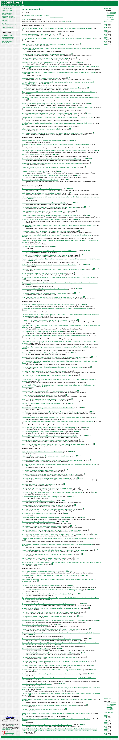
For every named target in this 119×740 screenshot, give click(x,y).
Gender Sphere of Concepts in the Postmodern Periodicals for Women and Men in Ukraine (48, 297)
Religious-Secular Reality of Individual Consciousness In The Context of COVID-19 (46, 440)
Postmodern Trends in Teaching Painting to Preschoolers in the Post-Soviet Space (46, 231)
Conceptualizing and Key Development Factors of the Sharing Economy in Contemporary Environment (52, 163)
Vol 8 (105, 34)
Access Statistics (27, 20)
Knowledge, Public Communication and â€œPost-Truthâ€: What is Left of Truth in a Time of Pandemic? (52, 492)
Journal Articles (6, 14)
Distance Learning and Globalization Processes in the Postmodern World (43, 371)
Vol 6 (105, 37)
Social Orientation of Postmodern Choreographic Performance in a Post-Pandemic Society (48, 427)
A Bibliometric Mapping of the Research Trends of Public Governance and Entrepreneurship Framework (52, 460)
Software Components (8, 17)
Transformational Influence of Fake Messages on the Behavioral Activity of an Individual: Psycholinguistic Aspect (55, 335)
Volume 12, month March (30, 568)
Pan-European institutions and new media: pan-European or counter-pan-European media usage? (51, 674)
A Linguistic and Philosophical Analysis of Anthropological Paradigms (42, 526)
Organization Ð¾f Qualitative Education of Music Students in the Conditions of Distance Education (51, 159)
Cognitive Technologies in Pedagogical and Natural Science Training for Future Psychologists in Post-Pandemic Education (58, 538)
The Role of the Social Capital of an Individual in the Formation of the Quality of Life (46, 594)
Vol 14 (105, 25)
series (69, 21)
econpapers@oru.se (7, 729)
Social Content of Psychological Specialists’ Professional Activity (41, 571)
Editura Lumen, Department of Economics (37, 15)
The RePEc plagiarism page (8, 42)
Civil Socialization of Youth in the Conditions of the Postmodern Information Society (46, 616)
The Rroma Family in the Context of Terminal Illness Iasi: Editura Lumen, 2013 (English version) (50, 612)
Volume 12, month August (30, 186)
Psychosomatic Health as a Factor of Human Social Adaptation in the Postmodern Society (48, 604)
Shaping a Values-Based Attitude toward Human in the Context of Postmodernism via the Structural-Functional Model (56, 235)
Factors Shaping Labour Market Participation (35, 625)
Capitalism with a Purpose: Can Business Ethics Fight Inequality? (41, 496)
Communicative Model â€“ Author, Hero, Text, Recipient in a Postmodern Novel (45, 211)
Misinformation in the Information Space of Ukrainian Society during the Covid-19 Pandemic (49, 251)
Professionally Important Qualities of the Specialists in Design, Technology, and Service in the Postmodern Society (55, 144)
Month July (109, 16)
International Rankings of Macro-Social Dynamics (36, 684)
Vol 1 (105, 44)
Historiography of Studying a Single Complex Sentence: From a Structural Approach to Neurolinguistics (52, 417)
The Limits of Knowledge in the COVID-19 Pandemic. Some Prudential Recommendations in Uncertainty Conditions (56, 719)
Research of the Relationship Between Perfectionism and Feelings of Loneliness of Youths (48, 305)
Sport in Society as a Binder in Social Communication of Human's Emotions (44, 219)
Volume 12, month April (29, 448)
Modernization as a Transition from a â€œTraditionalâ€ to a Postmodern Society (45, 62)
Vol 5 (105, 38)
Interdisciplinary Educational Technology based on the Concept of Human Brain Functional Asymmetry (52, 412)
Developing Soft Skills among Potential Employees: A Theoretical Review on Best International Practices (53, 357)
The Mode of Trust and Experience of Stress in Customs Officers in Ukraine (44, 293)
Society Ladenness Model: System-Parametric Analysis (38, 522)
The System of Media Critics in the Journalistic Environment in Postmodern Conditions (47, 653)
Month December (111, 12)
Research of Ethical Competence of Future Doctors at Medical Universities (44, 273)
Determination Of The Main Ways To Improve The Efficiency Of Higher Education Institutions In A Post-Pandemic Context (57, 107)
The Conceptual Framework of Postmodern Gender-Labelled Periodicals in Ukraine (46, 488)
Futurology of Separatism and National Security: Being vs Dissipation (42, 353)
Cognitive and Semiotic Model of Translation (35, 171)
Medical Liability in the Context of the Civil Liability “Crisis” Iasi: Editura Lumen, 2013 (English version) (52, 590)
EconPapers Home (7, 9)
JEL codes (5, 23)
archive (63, 21)
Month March (110, 19)
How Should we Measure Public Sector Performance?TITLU (39, 470)
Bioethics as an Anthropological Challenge (34, 155)
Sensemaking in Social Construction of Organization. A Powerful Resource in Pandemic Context (50, 705)
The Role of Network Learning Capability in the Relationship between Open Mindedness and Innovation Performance (56, 28)
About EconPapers (7, 10)
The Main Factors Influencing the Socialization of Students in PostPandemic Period (46, 255)
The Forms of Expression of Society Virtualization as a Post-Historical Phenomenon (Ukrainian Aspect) (52, 367)
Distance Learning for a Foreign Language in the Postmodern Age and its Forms (45, 391)
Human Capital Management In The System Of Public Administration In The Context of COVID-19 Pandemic (54, 550)
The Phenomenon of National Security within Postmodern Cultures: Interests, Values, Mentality (50, 207)
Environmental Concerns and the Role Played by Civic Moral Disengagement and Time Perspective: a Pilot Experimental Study (59, 464)
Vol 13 (105, 27)
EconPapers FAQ (7, 35)
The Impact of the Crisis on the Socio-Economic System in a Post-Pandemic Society (47, 725)
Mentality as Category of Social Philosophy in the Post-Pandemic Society (43, 558)
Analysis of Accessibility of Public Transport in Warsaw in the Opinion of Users (45, 289)
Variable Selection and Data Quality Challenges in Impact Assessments (43, 140)
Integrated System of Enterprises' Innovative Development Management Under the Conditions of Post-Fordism (54, 150)
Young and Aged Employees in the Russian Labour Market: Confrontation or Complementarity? (50, 657)
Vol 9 (105, 32)
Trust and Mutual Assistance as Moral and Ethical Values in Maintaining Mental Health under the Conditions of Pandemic (57, 421)
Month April (110, 17)
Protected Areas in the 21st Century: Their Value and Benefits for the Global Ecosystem (48, 408)
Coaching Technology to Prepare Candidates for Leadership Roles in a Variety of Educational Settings (52, 670)
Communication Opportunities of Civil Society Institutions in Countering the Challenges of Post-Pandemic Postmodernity (57, 544)
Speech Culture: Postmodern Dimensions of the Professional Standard (43, 399)
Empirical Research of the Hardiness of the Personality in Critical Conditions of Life (46, 320)
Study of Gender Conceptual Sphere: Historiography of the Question (42, 193)
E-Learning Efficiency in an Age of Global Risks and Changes (40, 78)
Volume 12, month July (29, 301)
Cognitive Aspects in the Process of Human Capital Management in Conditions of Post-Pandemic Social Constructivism (57, 699)
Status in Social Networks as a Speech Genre (35, 649)
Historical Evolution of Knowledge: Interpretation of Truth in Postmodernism (44, 505)
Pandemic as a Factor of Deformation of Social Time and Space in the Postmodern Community (50, 103)
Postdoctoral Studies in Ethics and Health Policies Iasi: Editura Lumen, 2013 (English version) (49, 575)
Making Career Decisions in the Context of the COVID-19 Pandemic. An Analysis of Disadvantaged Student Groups (56, 713)
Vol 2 (105, 42)
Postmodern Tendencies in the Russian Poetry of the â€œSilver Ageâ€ (43, 54)
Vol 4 (105, 39)
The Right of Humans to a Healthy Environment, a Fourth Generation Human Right (46, 375)
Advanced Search (7, 27)
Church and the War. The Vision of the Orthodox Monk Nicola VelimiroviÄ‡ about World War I (49, 167)
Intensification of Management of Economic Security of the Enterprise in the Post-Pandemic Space (51, 530)
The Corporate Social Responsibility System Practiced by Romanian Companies (45, 478)
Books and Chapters (8, 16)
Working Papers (7, 13)
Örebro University (9, 734)
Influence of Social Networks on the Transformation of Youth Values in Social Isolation (47, 44)
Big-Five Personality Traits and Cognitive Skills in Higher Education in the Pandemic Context (49, 265)
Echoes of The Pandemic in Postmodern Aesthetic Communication (41, 129)
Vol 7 (105, 35)
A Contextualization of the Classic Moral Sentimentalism (38, 513)
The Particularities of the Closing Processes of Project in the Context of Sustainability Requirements (51, 639)
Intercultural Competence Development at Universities (38, 501)
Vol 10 (105, 31)
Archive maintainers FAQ (8, 37)
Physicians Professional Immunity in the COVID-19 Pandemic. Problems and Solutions (47, 554)
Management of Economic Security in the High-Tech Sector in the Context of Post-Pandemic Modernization (53, 444)
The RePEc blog (7, 41)
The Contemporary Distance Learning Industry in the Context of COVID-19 (44, 432)
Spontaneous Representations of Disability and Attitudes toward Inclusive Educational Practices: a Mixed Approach (56, 308)
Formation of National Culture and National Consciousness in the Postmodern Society (47, 517)
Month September (111, 13)
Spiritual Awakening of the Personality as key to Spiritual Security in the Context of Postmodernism (51, 665)
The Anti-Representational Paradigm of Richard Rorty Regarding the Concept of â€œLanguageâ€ (51, 88)
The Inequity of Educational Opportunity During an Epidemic (39, 709)
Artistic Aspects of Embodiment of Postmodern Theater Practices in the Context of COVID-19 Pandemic (52, 534)
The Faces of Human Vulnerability (32, 246)
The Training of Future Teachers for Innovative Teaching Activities (41, 585)
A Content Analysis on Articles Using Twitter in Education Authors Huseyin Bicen (45, 456)
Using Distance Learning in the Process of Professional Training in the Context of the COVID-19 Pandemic (53, 133)
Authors (4, 20)
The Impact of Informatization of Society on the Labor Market (40, 180)
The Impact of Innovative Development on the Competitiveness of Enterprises (45, 58)
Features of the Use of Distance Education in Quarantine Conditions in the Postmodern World (49, 113)
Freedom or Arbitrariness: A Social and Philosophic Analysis (39, 395)
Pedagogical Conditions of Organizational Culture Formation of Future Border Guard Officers (49, 474)
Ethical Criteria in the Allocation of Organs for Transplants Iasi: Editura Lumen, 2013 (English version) (52, 608)
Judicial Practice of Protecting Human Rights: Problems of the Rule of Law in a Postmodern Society (51, 629)
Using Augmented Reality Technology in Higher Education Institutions (42, 331)
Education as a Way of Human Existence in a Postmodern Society (41, 189)
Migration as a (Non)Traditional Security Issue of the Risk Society (41, 403)
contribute (11, 725)
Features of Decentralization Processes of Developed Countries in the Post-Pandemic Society (49, 436)
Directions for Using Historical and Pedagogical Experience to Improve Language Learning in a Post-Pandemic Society (57, 123)
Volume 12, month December (31, 25)
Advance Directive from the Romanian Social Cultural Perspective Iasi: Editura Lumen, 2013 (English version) (54, 620)
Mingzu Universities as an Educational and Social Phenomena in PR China (44, 203)
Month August (110, 15)
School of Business (9, 733)
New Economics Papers (9, 25)
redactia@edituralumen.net (56, 17)
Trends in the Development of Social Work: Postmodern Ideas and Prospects (44, 175)
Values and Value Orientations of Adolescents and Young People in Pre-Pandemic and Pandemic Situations (53, 269)
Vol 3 (105, 41)
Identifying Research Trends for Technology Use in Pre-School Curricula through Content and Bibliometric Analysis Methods (58, 38)
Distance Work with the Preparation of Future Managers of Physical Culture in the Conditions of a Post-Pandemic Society (58, 117)
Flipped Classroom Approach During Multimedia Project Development (42, 452)
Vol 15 (105, 24)
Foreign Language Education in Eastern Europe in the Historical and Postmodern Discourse (49, 215)
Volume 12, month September (31, 137)
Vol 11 (105, 30)
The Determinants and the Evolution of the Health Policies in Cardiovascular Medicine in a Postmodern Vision (54, 661)
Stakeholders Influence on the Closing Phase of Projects (38, 484)
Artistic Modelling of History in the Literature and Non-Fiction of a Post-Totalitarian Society (48, 509)
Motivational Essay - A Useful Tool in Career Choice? (37, 34)
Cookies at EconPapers (7, 38)
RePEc (12, 719)
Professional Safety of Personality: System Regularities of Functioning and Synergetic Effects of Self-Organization (55, 347)
